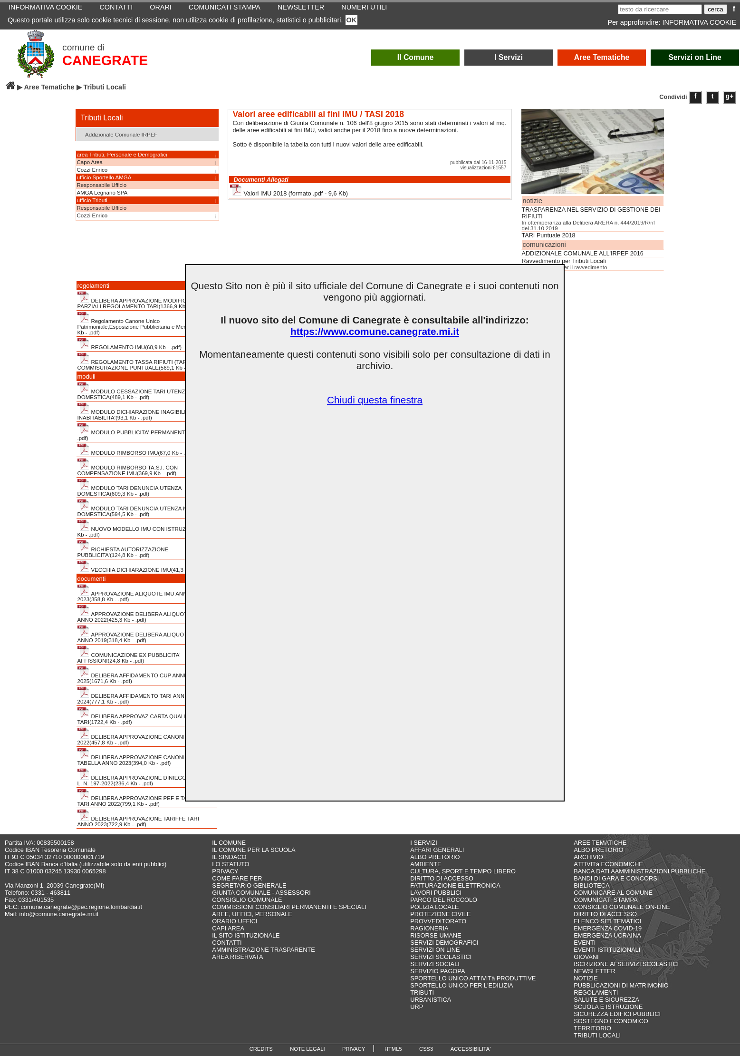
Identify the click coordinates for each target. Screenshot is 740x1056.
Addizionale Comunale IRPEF (118, 134)
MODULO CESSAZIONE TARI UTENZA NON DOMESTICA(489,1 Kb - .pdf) (139, 391)
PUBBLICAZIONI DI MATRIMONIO (621, 985)
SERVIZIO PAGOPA (437, 971)
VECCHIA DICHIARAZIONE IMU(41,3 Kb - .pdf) (142, 566)
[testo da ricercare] (660, 9)
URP (416, 1006)
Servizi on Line (694, 57)
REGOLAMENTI (596, 992)
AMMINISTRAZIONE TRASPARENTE (263, 949)
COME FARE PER (237, 878)
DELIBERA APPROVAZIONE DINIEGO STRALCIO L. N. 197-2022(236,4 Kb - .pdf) (146, 777)
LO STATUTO (230, 864)
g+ (730, 96)
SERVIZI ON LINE (435, 949)
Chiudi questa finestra (375, 399)
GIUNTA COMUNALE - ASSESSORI (261, 892)
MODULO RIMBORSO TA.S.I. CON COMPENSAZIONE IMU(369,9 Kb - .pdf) (127, 467)
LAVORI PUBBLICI (435, 892)
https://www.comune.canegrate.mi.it (374, 331)
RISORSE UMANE (435, 935)
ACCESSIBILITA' (471, 1049)
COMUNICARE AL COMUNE (613, 892)
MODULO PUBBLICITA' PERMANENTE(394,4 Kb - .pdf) (146, 432)
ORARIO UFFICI (234, 921)
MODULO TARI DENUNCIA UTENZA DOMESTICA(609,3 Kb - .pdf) (129, 488)
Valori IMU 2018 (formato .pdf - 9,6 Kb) (289, 190)
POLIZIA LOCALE (434, 906)
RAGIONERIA (429, 928)
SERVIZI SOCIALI (435, 964)
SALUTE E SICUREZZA (606, 999)
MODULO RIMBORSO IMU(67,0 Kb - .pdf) (136, 449)
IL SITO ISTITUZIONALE (245, 935)
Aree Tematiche (602, 57)
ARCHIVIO (588, 856)
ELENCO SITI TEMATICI (607, 921)
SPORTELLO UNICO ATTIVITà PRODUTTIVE (473, 978)
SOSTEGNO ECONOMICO (611, 1021)
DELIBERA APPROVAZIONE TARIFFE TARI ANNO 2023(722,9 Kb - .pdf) (138, 818)
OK (351, 20)
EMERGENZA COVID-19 (608, 928)
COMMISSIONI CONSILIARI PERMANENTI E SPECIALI (289, 906)
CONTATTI (226, 942)
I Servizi (508, 57)
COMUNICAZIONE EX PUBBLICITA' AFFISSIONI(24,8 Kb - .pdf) (129, 654)
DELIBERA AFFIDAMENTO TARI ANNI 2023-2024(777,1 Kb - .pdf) (139, 695)
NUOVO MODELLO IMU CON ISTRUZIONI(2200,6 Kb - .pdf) (146, 528)
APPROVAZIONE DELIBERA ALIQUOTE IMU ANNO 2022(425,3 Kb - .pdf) (140, 614)
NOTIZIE (585, 978)
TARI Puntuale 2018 (549, 235)
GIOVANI (586, 956)
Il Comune (415, 57)
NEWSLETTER (594, 971)
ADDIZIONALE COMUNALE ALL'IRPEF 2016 (583, 253)
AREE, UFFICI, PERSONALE (252, 914)
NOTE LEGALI (307, 1049)
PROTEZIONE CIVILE (440, 914)
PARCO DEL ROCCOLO (443, 899)
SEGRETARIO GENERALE (249, 885)
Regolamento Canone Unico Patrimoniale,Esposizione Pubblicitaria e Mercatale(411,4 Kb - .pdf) (146, 323)
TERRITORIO (592, 1028)
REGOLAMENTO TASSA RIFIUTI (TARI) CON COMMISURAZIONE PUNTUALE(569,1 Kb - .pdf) (140, 361)
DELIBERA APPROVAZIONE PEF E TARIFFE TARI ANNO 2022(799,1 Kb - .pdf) (140, 798)
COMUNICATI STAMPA (605, 899)
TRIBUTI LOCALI (597, 1035)
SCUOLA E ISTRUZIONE (608, 1006)
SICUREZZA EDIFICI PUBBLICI (617, 1013)
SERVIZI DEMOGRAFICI (444, 942)
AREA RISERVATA (237, 956)
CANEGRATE (105, 60)
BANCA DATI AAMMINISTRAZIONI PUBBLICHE (639, 871)
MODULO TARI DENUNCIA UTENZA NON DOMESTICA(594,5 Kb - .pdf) (136, 508)
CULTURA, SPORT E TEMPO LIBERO (463, 871)
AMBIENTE (425, 864)
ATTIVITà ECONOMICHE (608, 864)
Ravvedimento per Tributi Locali (564, 261)
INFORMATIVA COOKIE (699, 22)
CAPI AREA (228, 928)
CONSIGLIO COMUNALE (247, 899)
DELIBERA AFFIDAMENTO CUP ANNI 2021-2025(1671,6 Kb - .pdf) (139, 675)
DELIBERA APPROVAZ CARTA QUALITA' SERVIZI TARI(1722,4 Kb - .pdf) (146, 716)
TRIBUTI (422, 992)
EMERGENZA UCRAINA (607, 935)
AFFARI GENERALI (437, 849)
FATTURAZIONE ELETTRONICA (455, 885)
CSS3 (426, 1049)
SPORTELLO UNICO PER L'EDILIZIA (461, 985)
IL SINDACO (229, 856)
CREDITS (261, 1049)
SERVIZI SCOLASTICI (440, 956)
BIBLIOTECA (591, 885)
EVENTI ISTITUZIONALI (607, 949)
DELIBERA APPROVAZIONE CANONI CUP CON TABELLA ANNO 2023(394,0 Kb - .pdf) (144, 757)
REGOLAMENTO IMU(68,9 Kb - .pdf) (129, 344)
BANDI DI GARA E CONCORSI (616, 878)
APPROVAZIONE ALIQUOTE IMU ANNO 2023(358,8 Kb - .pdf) (134, 593)
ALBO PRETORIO (435, 856)
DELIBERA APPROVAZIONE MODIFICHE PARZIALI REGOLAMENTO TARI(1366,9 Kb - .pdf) (139, 300)
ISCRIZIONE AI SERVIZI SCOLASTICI (626, 964)
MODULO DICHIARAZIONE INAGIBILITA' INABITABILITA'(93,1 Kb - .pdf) (135, 411)
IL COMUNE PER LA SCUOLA (253, 849)
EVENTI (585, 942)
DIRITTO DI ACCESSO (441, 878)
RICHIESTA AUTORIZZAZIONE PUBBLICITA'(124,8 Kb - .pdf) (123, 549)
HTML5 (393, 1049)
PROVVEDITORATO (438, 921)
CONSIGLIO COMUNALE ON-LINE (622, 906)
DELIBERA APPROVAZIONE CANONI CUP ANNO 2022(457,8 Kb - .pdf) (146, 736)
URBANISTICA (430, 999)
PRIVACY (225, 871)
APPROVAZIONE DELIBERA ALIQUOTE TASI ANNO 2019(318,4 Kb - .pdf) (140, 634)
